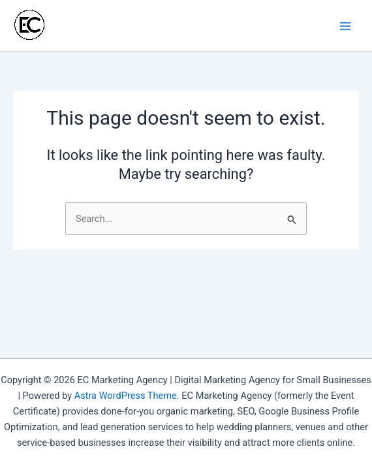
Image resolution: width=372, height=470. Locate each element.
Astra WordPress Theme (125, 395)
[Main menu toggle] (345, 26)
